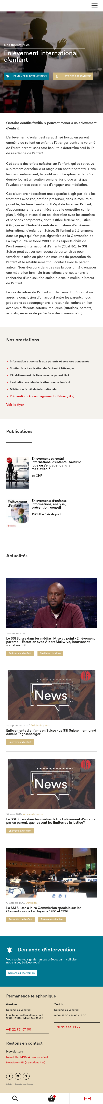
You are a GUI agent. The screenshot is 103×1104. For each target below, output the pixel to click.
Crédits (9, 1084)
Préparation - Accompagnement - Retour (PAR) (42, 396)
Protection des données (24, 1084)
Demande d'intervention (21, 973)
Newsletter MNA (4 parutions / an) (27, 1057)
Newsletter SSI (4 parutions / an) (25, 1062)
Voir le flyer (15, 404)
